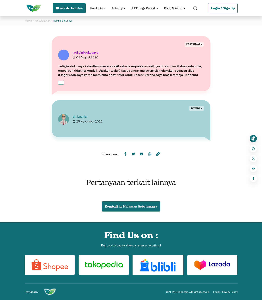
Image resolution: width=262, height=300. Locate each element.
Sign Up (229, 8)
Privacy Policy (230, 291)
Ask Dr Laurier (42, 20)
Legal (216, 291)
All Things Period (143, 8)
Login (215, 8)
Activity (117, 8)
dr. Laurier (69, 8)
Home (28, 20)
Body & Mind (173, 8)
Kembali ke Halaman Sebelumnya (131, 206)
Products (96, 8)
